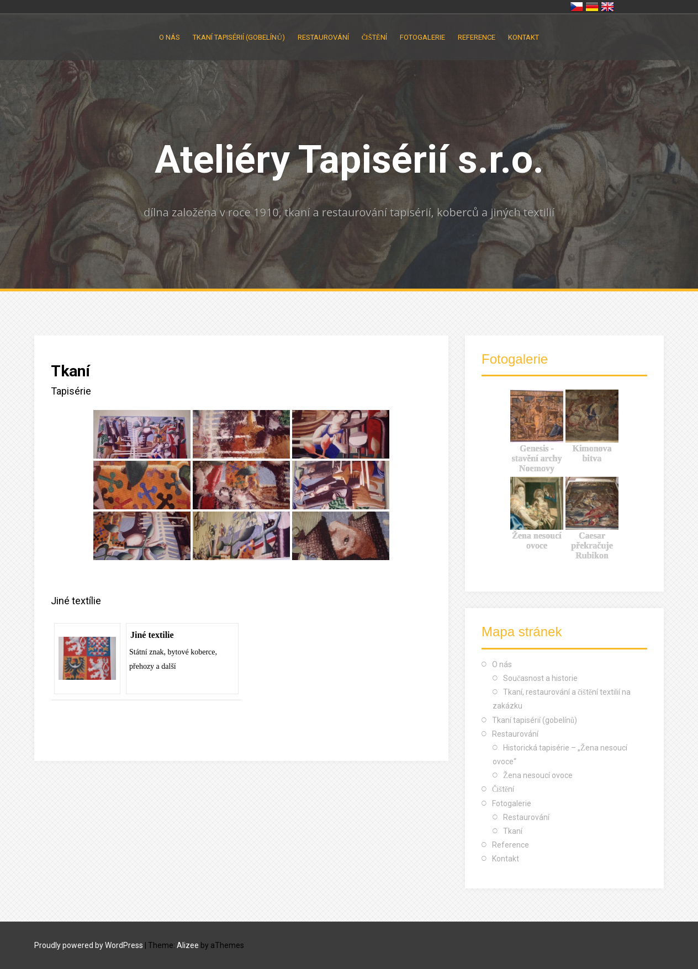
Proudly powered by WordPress (88, 945)
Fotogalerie (422, 37)
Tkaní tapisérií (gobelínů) (238, 37)
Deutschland (592, 6)
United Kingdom (607, 6)
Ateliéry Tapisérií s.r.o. (349, 159)
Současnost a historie (540, 678)
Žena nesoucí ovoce (538, 775)
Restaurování (323, 37)
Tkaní (512, 831)
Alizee (188, 945)
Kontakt (523, 37)
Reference (476, 37)
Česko (576, 6)
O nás (169, 37)
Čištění (374, 37)
